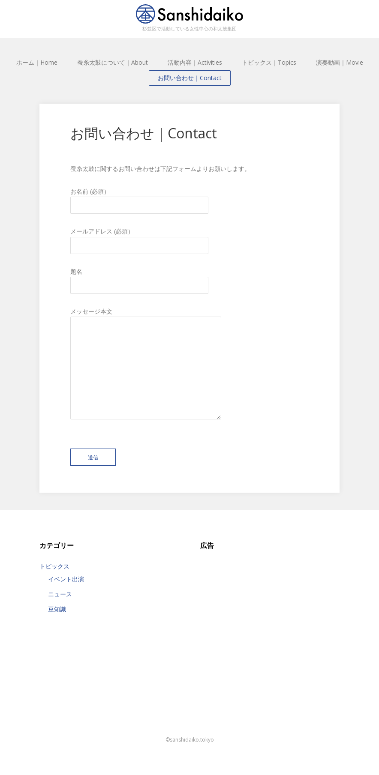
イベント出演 (66, 579)
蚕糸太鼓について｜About (112, 62)
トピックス (54, 566)
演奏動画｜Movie (339, 62)
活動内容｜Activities (195, 62)
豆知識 (57, 609)
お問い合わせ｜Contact (190, 78)
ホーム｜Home (36, 62)
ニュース (60, 594)
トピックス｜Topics (269, 62)
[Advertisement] (270, 612)
